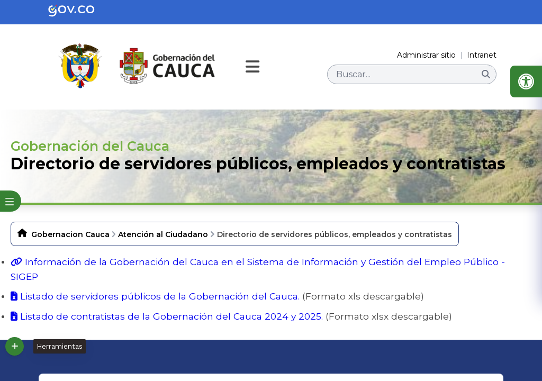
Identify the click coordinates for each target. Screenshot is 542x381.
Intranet (481, 55)
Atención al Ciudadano (163, 234)
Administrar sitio (426, 55)
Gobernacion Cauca (70, 234)
